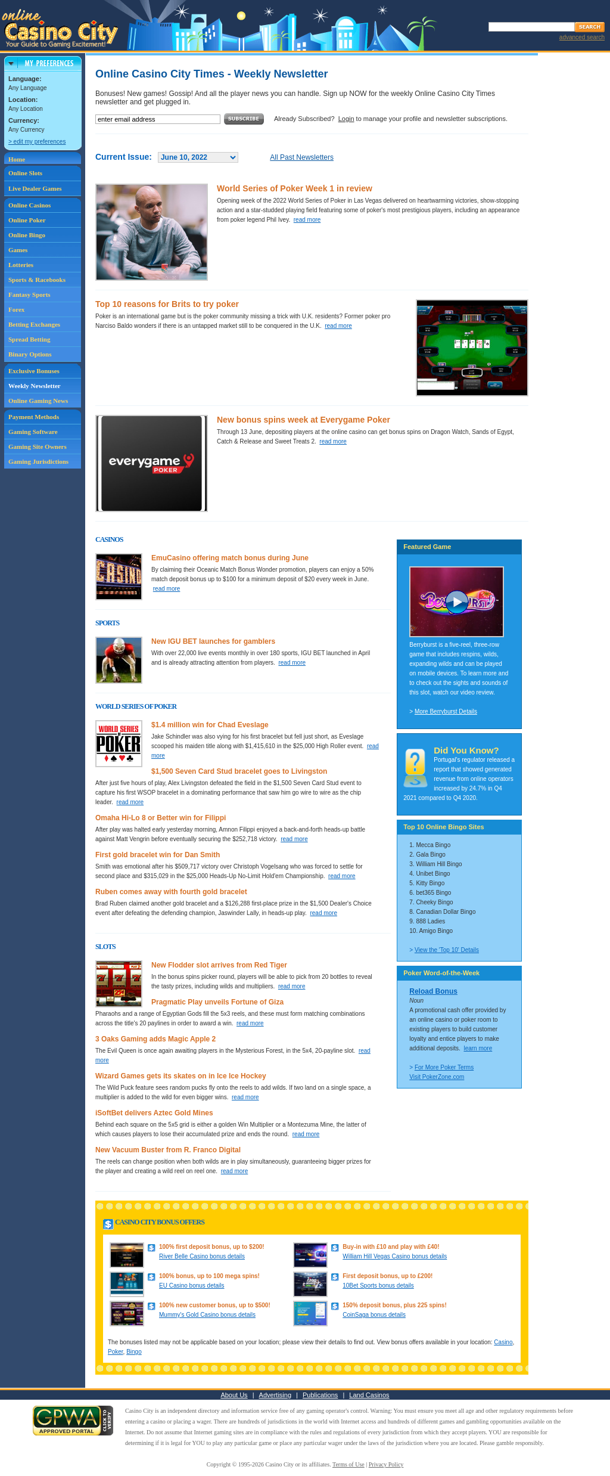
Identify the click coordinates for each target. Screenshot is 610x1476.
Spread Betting (29, 339)
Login (346, 118)
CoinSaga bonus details (374, 1314)
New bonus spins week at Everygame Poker (303, 419)
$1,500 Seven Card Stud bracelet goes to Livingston (239, 771)
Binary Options (29, 354)
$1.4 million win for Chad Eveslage (210, 725)
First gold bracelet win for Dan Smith (157, 855)
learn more (477, 1048)
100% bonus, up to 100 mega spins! (209, 1276)
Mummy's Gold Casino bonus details (207, 1314)
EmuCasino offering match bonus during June (230, 558)
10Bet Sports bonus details (378, 1285)
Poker (115, 1351)
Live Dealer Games (35, 188)
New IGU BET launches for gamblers (213, 641)
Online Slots (25, 172)
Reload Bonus (433, 991)
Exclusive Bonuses (34, 370)
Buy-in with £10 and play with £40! (391, 1247)
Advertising (275, 1395)
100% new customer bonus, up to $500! (214, 1305)
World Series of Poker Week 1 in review (294, 188)
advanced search (582, 37)
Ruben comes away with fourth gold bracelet (171, 892)
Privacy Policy (386, 1464)
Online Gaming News (38, 400)
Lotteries (20, 264)
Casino (503, 1342)
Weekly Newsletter (34, 385)
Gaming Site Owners (37, 446)
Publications (320, 1395)
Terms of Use (348, 1464)
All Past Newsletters (302, 157)
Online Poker (27, 220)
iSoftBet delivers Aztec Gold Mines (154, 1113)
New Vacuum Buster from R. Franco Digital (168, 1150)
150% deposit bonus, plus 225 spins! (395, 1305)
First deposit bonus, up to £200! (387, 1276)
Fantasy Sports (29, 294)
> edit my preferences (37, 141)
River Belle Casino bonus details (202, 1256)
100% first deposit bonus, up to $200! (211, 1247)
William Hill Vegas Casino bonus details (395, 1256)
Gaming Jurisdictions (38, 461)
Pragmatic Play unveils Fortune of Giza (217, 1002)
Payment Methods (33, 416)
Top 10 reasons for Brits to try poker (167, 304)
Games (17, 249)
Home (16, 159)
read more (307, 219)
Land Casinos (369, 1395)
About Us (233, 1395)
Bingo (134, 1351)
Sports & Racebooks (37, 279)
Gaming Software (33, 431)
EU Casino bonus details (192, 1285)
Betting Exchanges (34, 324)
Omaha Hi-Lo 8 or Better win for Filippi (160, 818)
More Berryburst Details (446, 711)
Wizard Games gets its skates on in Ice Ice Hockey (180, 1076)
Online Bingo (26, 234)
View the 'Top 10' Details (447, 950)
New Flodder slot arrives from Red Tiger (219, 965)
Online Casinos (29, 205)
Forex (16, 309)
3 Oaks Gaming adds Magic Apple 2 (155, 1039)
